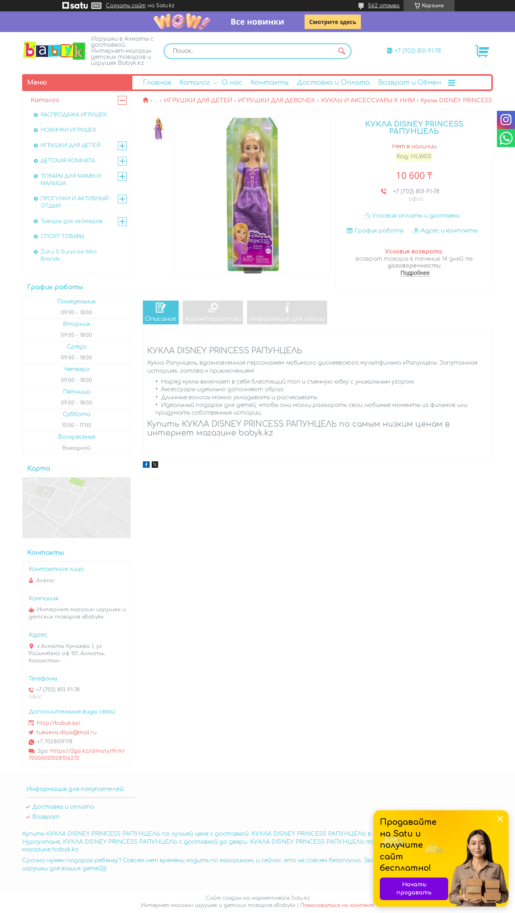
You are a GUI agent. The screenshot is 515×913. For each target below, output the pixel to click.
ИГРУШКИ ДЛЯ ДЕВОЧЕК (276, 101)
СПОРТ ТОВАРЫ (62, 236)
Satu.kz (300, 898)
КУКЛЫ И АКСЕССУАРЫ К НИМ (368, 101)
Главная (157, 82)
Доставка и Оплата (333, 82)
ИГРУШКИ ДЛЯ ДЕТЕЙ (198, 101)
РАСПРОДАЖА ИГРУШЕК (74, 115)
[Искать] (342, 51)
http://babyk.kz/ (58, 723)
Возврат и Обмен (409, 82)
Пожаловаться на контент (337, 905)
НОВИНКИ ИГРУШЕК (69, 130)
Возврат (46, 817)
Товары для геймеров (72, 221)
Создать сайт (126, 5)
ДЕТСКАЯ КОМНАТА (68, 161)
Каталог (194, 82)
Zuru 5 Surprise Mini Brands (69, 255)
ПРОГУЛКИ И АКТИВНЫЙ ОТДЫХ (75, 202)
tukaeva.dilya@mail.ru (66, 732)
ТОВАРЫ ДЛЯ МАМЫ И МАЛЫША (71, 179)
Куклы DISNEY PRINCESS (456, 101)
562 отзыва (384, 5)
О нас (232, 82)
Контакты (269, 82)
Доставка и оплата (63, 807)
